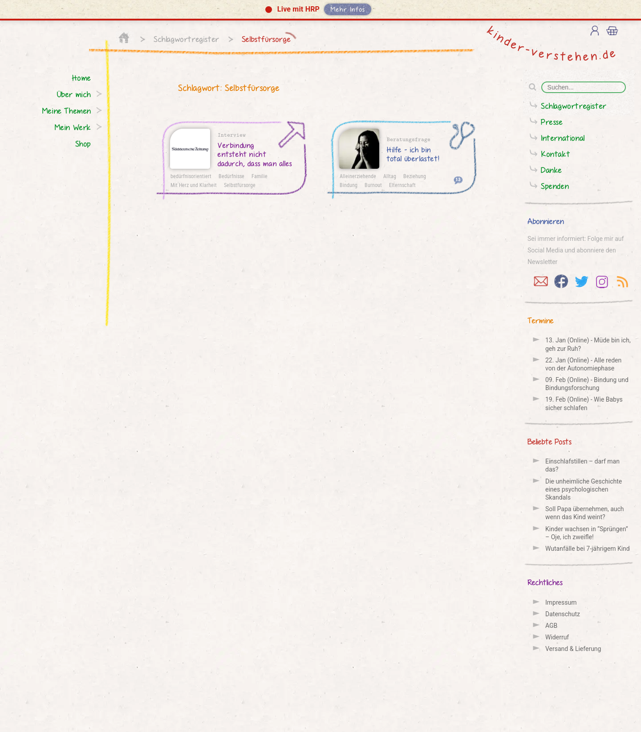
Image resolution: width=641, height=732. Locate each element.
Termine (540, 320)
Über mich (74, 94)
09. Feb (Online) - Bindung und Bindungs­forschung (587, 383)
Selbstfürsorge (266, 39)
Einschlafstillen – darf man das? (582, 465)
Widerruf (557, 637)
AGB (551, 625)
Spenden (555, 186)
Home (81, 77)
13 (458, 179)
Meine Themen (66, 110)
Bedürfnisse (231, 175)
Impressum (560, 602)
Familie (260, 175)
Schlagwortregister (186, 39)
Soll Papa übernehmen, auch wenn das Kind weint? (584, 513)
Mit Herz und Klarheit (193, 184)
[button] (320, 10)
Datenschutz (562, 614)
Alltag (389, 175)
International (563, 137)
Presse (552, 121)
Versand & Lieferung (573, 648)
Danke (551, 170)
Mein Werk (72, 127)
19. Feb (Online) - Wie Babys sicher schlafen (584, 403)
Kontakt (555, 154)
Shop (83, 143)
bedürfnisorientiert (190, 175)
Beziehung (414, 175)
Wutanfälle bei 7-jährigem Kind (587, 548)
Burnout (373, 184)
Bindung (348, 184)
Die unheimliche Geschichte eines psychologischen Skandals (583, 489)
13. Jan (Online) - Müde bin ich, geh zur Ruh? (588, 344)
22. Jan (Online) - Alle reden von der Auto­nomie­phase (583, 364)
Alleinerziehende (358, 175)
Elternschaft (402, 184)
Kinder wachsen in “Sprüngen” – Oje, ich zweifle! (586, 533)
